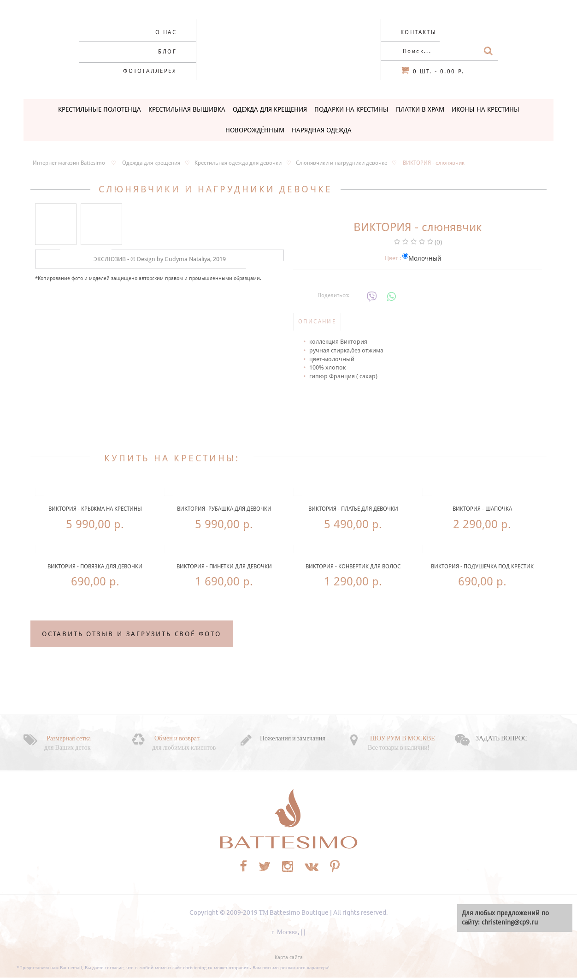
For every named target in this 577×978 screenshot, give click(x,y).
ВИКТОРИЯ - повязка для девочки (94, 566)
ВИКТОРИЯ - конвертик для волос (353, 566)
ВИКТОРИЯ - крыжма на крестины (95, 509)
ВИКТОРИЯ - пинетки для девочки (224, 566)
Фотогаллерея (150, 71)
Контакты (418, 32)
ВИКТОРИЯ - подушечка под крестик (482, 566)
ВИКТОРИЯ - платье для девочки (353, 509)
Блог (167, 51)
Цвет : (393, 258)
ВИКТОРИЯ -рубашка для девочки (224, 509)
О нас (166, 32)
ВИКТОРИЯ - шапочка (482, 509)
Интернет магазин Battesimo (69, 163)
